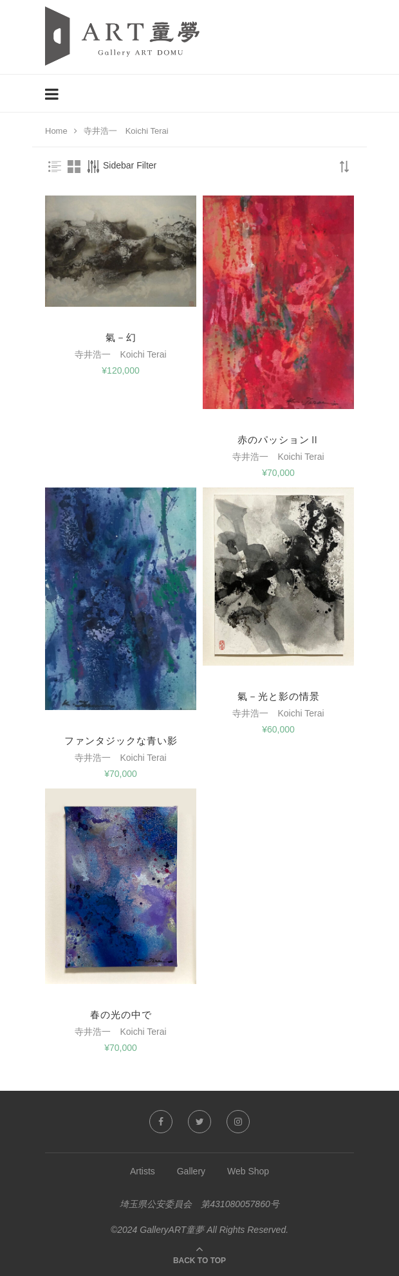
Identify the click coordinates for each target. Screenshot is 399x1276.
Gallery (191, 1171)
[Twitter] (199, 1121)
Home (56, 131)
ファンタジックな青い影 (121, 740)
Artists (142, 1171)
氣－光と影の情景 (278, 696)
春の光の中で (121, 1014)
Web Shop (248, 1171)
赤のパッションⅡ (278, 439)
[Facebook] (160, 1121)
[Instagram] (238, 1121)
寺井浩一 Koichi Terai (120, 354)
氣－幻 (121, 337)
